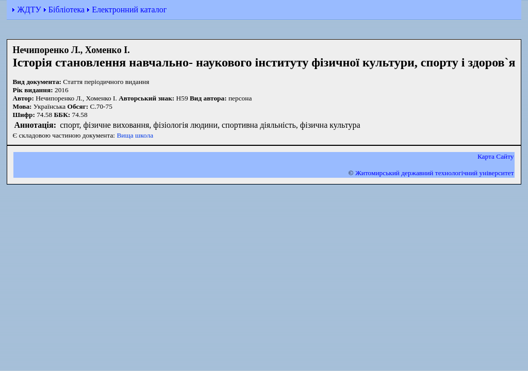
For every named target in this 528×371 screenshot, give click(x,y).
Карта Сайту (495, 156)
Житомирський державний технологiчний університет (434, 173)
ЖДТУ (29, 9)
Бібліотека (66, 9)
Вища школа (135, 135)
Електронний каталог (129, 9)
